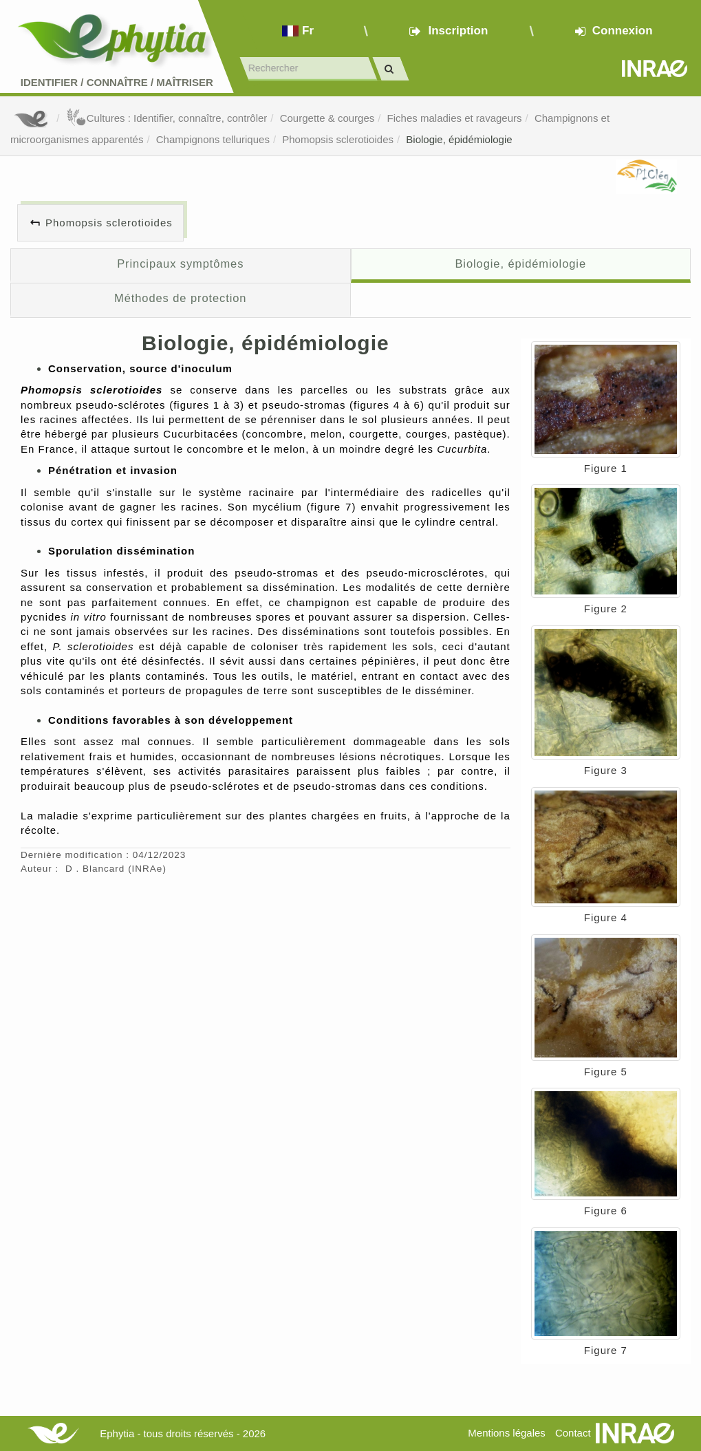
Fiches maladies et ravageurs (454, 118)
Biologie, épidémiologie (459, 139)
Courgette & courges (327, 118)
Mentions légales (507, 1433)
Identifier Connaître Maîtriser (117, 82)
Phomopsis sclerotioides (337, 139)
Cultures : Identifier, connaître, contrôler (167, 118)
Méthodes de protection (180, 298)
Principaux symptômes (180, 263)
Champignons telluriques (213, 139)
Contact (573, 1433)
